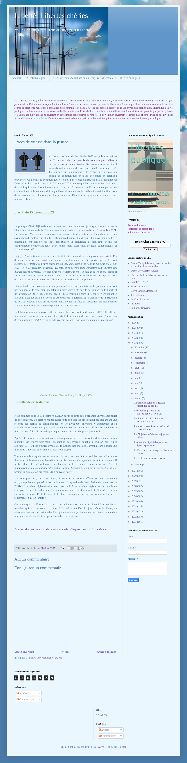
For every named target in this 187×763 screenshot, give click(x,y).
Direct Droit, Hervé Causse (144, 270)
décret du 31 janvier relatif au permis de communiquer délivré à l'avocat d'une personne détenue (83, 160)
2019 (134, 481)
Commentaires (25, 699)
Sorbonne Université (141, 308)
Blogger (122, 747)
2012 (134, 516)
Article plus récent (24, 651)
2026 (134, 322)
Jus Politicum (138, 295)
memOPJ (135, 303)
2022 (134, 343)
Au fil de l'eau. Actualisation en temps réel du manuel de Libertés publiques (96, 77)
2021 (134, 471)
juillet (137, 373)
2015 (134, 501)
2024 (134, 333)
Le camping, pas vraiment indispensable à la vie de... (148, 412)
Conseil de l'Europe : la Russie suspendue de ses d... (149, 404)
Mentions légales (37, 77)
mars (137, 393)
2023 (134, 338)
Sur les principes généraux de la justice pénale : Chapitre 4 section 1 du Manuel (61, 529)
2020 (134, 476)
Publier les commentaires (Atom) (45, 657)
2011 (134, 521)
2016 (134, 496)
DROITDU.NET (139, 282)
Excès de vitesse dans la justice (149, 458)
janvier (138, 464)
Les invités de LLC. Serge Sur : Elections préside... (150, 420)
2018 (134, 486)
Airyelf (101, 747)
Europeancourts (139, 286)
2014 (134, 506)
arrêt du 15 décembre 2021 (101, 230)
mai (136, 383)
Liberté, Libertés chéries (51, 15)
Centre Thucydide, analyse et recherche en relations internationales (151, 265)
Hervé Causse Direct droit (144, 291)
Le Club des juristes (141, 299)
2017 (134, 491)
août (137, 367)
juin (136, 378)
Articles (22, 693)
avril (137, 388)
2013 (134, 511)
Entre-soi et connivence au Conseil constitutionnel (151, 428)
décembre (139, 347)
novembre (139, 352)
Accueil (16, 77)
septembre (139, 362)
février (138, 398)
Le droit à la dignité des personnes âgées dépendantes (151, 444)
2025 (134, 327)
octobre (138, 357)
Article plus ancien (106, 651)
